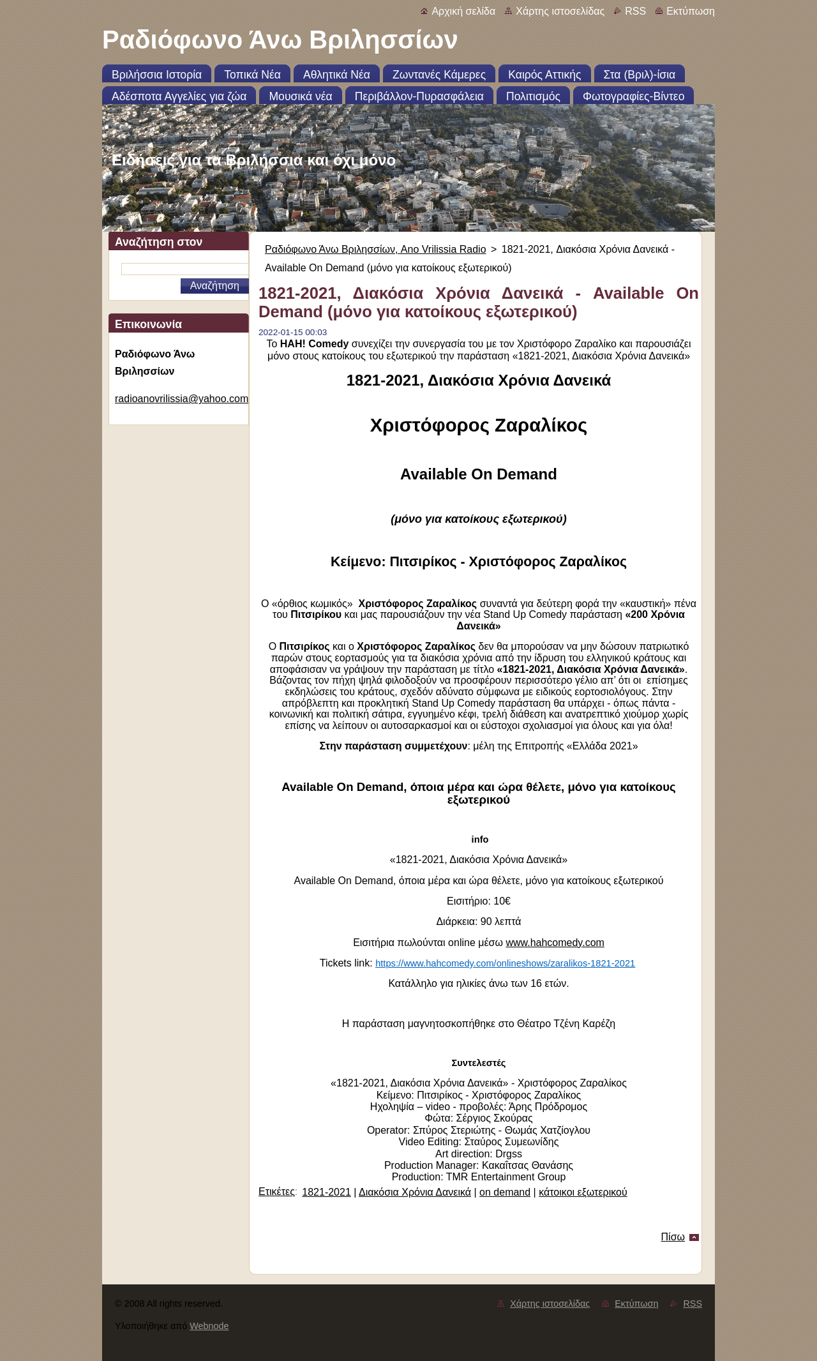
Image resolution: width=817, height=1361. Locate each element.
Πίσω (673, 1236)
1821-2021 (326, 1192)
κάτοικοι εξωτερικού (583, 1192)
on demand (504, 1192)
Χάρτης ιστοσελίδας (560, 11)
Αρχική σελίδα (463, 11)
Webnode (209, 1326)
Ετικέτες (277, 1191)
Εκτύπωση (690, 11)
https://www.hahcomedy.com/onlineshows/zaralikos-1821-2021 (505, 963)
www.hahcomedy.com (555, 942)
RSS (635, 11)
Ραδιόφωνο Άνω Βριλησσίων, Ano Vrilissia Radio (375, 249)
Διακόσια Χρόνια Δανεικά (415, 1192)
